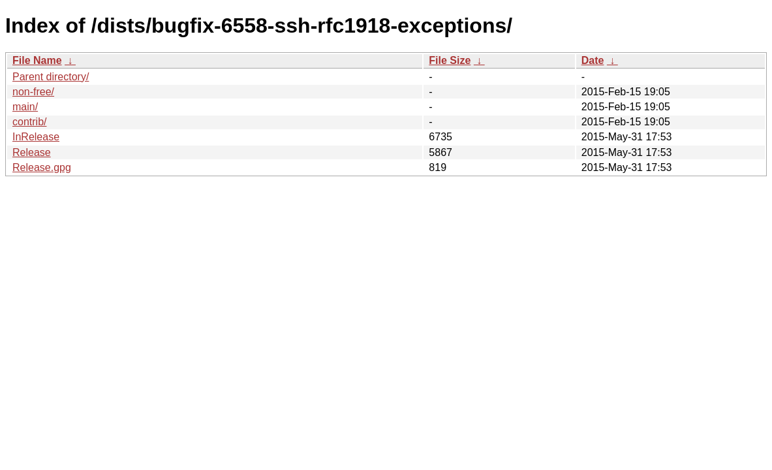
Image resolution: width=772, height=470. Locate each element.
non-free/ (33, 91)
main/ (25, 106)
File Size (450, 60)
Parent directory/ (50, 76)
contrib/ (29, 121)
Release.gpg (41, 167)
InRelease (35, 136)
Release (31, 152)
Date (592, 60)
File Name (37, 60)
